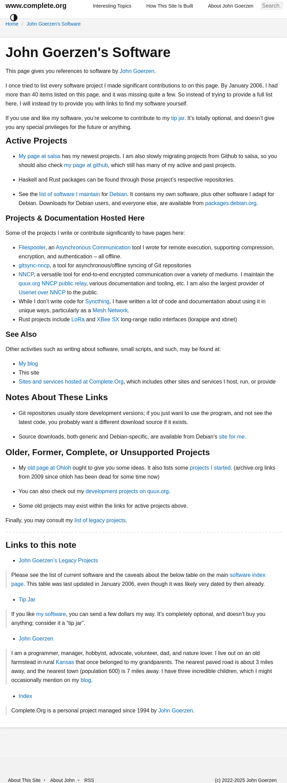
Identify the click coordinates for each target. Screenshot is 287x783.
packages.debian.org (231, 203)
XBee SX (108, 319)
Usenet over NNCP (42, 292)
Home (12, 24)
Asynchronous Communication (93, 247)
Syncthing (97, 301)
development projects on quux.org (127, 491)
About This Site (24, 780)
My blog (28, 364)
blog (86, 680)
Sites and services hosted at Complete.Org (71, 382)
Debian (118, 194)
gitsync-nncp (34, 265)
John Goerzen (137, 71)
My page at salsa (39, 156)
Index (25, 696)
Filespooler (32, 247)
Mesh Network (110, 310)
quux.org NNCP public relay (52, 283)
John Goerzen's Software (54, 24)
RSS (89, 780)
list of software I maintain (69, 194)
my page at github (86, 165)
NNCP (26, 274)
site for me (232, 437)
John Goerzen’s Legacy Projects (58, 560)
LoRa (78, 319)
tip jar (177, 118)
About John (62, 780)
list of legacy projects (100, 520)
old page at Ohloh (49, 468)
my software (51, 614)
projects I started (210, 468)
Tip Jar (27, 599)
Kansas (65, 662)
